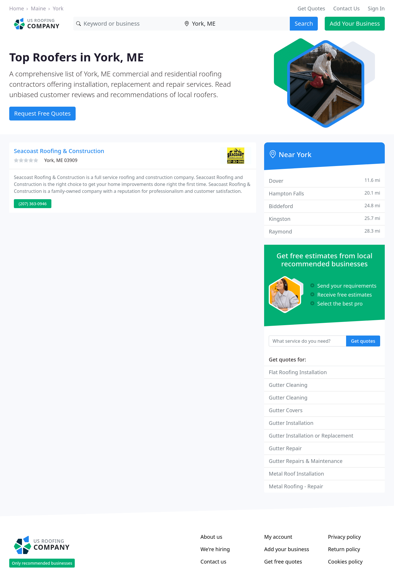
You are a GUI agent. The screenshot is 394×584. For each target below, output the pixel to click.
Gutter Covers (285, 410)
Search (304, 23)
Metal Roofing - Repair (296, 486)
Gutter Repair (285, 448)
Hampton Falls (324, 193)
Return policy (344, 549)
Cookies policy (345, 561)
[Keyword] (127, 24)
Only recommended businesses (42, 563)
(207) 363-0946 (33, 203)
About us (212, 536)
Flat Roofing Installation (298, 372)
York (58, 8)
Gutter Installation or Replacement (311, 435)
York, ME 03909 (60, 160)
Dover (324, 180)
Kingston (324, 218)
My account (278, 536)
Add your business (286, 549)
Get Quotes (311, 8)
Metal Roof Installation (296, 473)
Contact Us (346, 8)
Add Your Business (355, 23)
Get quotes (363, 341)
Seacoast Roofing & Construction (59, 151)
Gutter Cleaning (288, 384)
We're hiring (215, 549)
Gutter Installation (291, 422)
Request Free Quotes (42, 113)
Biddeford (324, 206)
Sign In (376, 8)
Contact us (214, 561)
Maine (38, 8)
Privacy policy (344, 536)
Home (16, 8)
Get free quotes (283, 561)
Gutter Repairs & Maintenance (305, 460)
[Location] (235, 24)
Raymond (324, 231)
